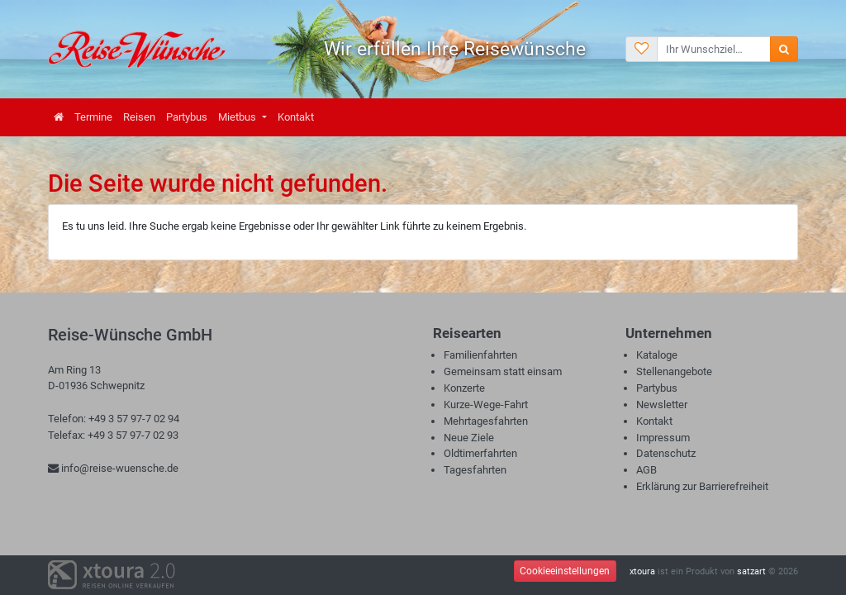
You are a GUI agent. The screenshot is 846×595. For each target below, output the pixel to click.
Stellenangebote (674, 371)
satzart (751, 571)
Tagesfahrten (475, 470)
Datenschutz (666, 453)
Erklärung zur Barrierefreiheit (702, 486)
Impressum (663, 437)
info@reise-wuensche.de (113, 468)
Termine (93, 117)
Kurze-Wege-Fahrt (486, 404)
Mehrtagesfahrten (486, 421)
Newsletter (661, 404)
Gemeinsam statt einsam (503, 371)
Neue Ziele (469, 437)
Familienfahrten (480, 355)
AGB (646, 470)
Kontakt (296, 117)
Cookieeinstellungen (565, 571)
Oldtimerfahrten (480, 453)
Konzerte (464, 388)
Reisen (139, 117)
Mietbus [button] (238, 117)
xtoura (642, 571)
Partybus (186, 117)
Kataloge (656, 355)
